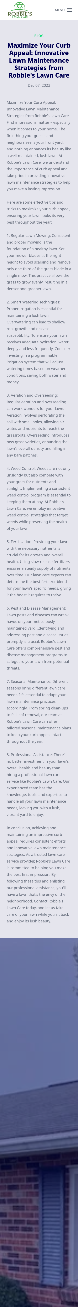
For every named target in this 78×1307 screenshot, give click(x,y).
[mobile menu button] (70, 10)
